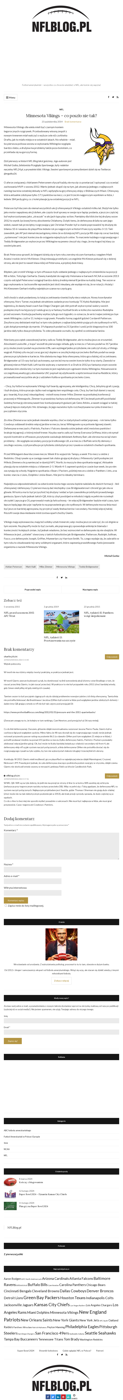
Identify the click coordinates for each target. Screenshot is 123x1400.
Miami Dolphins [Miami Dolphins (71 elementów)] (38, 1312)
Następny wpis (90, 589)
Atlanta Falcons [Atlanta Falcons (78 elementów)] (81, 1278)
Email (7, 1027)
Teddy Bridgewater (88, 566)
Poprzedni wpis (33, 589)
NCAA (7, 1149)
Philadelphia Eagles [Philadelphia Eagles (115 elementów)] (82, 1326)
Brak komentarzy (73, 121)
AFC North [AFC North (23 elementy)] (26, 1279)
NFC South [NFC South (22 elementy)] (104, 1321)
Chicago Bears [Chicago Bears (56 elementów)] (95, 1285)
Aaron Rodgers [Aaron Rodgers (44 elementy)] (12, 1278)
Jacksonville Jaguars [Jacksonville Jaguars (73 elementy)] (18, 1305)
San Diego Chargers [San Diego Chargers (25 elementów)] (26, 1334)
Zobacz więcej (61, 980)
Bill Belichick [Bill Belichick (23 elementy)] (21, 1285)
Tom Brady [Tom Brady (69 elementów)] (71, 1339)
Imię (6, 1016)
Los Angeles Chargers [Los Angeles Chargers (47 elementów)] (99, 1305)
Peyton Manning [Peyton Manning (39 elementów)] (56, 1327)
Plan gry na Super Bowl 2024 (33, 1206)
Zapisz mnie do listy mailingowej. (24, 905)
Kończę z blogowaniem (31, 1182)
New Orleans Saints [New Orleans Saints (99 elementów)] (37, 1320)
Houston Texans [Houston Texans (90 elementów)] (73, 1298)
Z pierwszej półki (13, 1254)
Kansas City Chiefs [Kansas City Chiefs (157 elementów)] (52, 1304)
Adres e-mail (11, 875)
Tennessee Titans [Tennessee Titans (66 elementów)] (50, 1339)
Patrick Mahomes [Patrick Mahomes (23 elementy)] (39, 1327)
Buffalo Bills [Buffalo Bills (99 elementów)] (38, 1284)
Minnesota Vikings (65, 566)
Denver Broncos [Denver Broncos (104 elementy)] (100, 1291)
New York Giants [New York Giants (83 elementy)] (66, 1320)
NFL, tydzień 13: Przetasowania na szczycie (59, 639)
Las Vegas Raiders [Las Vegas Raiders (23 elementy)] (78, 1305)
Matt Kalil (31, 566)
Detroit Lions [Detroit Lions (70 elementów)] (13, 1298)
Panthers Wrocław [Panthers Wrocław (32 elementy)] (22, 1327)
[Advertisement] (61, 58)
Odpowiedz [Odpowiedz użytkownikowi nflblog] (112, 776)
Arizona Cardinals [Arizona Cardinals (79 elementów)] (55, 1278)
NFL (61, 109)
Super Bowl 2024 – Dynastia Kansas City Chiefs (43, 1194)
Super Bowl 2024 (25, 1350)
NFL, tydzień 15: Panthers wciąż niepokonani (99, 614)
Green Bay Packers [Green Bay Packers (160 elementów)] (42, 1297)
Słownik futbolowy (48, 1350)
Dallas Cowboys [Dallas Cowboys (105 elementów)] (73, 1290)
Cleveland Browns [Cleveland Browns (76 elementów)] (45, 1291)
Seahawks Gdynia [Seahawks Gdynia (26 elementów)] (76, 1334)
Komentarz (11, 830)
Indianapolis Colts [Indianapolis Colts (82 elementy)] (100, 1298)
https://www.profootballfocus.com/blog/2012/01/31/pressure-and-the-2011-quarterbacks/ (50, 712)
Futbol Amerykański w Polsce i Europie (22, 1136)
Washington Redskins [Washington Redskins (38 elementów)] (91, 1339)
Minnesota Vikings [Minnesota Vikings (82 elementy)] (64, 1312)
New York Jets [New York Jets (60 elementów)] (89, 1320)
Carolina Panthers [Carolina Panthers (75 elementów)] (72, 1285)
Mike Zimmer (46, 566)
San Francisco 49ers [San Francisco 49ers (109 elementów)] (52, 1333)
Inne (6, 1143)
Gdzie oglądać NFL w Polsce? (77, 1350)
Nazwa (8, 864)
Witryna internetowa (15, 887)
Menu (10, 97)
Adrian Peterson (13, 566)
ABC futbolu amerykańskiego (17, 1130)
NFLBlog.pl (14, 1227)
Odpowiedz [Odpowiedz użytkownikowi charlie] (112, 657)
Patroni (99, 1350)
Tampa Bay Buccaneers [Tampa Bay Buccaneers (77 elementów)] (21, 1339)
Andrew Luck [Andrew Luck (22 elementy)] (36, 1279)
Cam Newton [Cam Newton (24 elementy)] (53, 1285)
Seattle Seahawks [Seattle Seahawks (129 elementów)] (100, 1333)
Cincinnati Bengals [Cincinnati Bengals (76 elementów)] (17, 1291)
